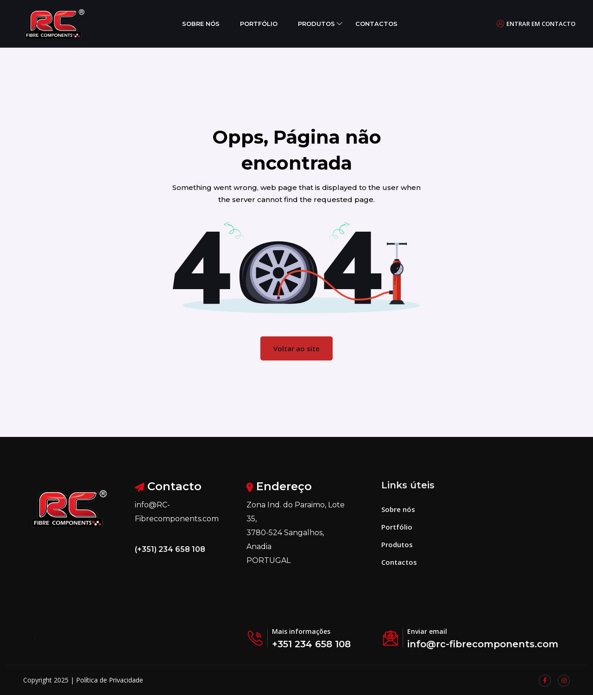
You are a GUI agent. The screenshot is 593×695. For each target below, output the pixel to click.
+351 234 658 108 (311, 644)
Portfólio (259, 23)
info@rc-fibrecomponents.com (482, 644)
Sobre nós (201, 23)
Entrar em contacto (536, 23)
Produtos (316, 23)
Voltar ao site (296, 348)
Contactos (376, 23)
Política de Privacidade (109, 680)
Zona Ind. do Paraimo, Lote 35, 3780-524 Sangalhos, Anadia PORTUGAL (295, 532)
